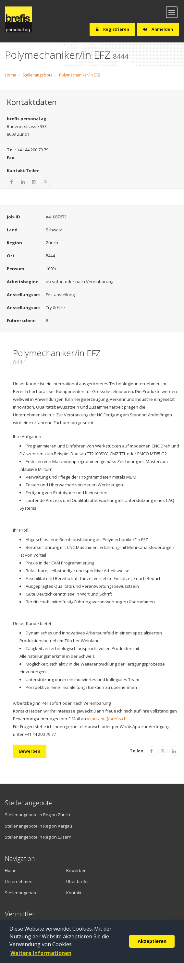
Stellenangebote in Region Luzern (38, 837)
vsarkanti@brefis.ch (107, 719)
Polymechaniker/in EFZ (79, 75)
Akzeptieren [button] (152, 941)
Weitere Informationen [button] (40, 953)
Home (10, 75)
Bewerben (29, 751)
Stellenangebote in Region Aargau (38, 826)
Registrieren (112, 29)
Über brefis (77, 881)
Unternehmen (18, 881)
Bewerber (76, 870)
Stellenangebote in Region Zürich (37, 815)
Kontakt (73, 893)
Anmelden (158, 29)
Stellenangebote (38, 75)
